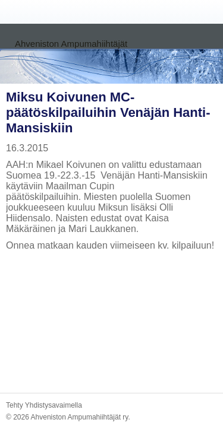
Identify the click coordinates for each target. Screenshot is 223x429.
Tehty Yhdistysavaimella (44, 405)
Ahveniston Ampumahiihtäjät (71, 44)
